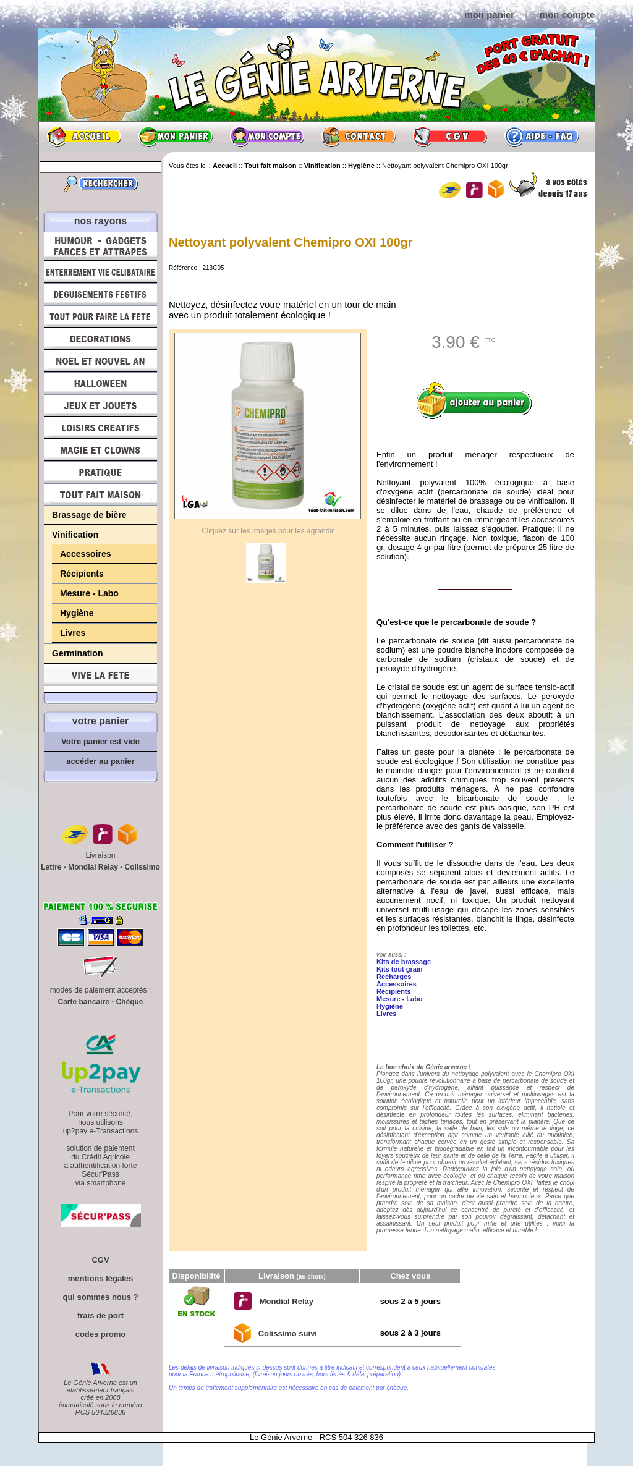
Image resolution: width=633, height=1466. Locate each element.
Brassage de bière (89, 515)
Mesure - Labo (89, 593)
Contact (358, 136)
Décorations (100, 338)
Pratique (100, 472)
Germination (77, 653)
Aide (541, 136)
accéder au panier (100, 761)
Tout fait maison (100, 494)
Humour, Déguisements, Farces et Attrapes (100, 246)
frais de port (100, 1315)
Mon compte (267, 136)
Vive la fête (100, 678)
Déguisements (100, 294)
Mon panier (175, 136)
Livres (72, 633)
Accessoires (85, 554)
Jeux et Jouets (100, 405)
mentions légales (100, 1278)
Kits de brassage (403, 961)
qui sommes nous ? (100, 1297)
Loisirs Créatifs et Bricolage (100, 427)
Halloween (100, 383)
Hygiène (76, 613)
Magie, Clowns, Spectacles (100, 449)
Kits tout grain (399, 969)
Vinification (75, 535)
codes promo (100, 1334)
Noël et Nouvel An (100, 360)
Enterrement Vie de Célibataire (100, 271)
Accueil (84, 136)
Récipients (82, 573)
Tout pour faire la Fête (100, 316)
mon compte (567, 14)
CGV (450, 136)
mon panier (489, 14)
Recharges (393, 976)
